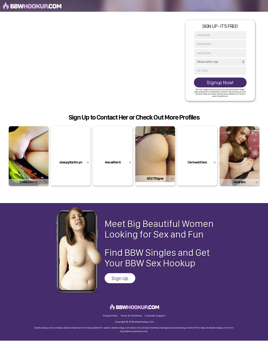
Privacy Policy (110, 318)
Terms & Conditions (131, 318)
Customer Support (155, 318)
